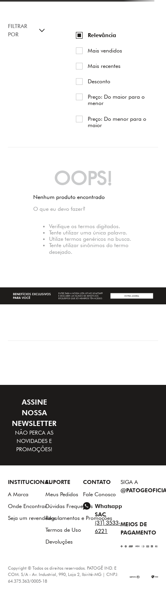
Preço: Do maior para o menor (116, 100)
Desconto (99, 81)
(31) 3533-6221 (108, 526)
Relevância (102, 35)
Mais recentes (104, 66)
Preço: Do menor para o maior (117, 122)
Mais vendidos (105, 50)
